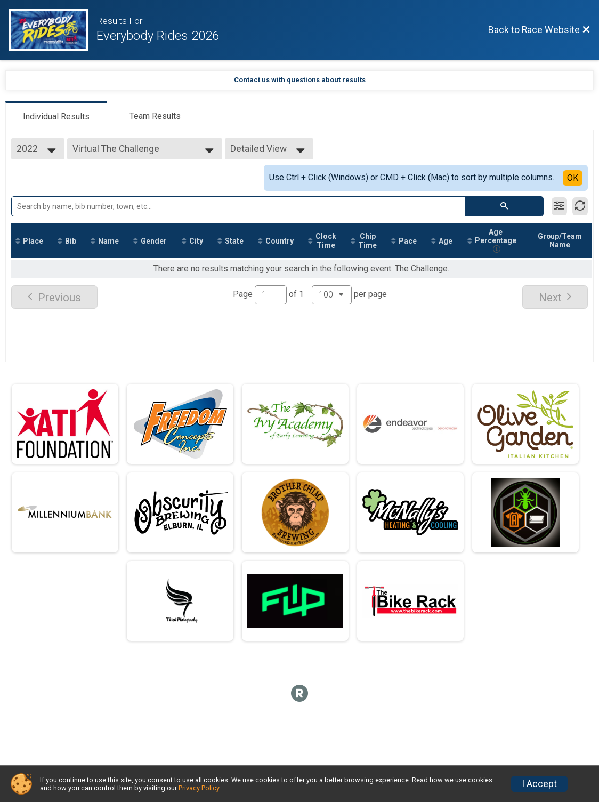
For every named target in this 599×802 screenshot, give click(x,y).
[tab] (56, 115)
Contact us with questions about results (300, 80)
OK (572, 178)
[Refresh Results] (580, 206)
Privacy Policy (199, 788)
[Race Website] (52, 30)
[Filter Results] (559, 206)
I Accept (539, 784)
